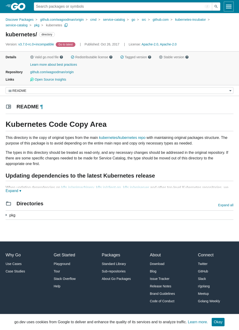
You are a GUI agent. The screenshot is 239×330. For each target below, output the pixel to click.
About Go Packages (116, 279)
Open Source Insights (48, 79)
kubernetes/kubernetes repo (122, 138)
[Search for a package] (123, 6)
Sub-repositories (114, 271)
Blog (153, 271)
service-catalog (114, 19)
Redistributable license (92, 57)
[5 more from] (6, 215)
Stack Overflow (65, 279)
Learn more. (198, 322)
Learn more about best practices (53, 64)
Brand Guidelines (162, 294)
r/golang (204, 286)
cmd (93, 19)
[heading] (20, 6)
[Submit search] (216, 6)
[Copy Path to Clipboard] (66, 25)
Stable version (174, 57)
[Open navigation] (228, 6)
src (144, 19)
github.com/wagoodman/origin (62, 19)
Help (57, 286)
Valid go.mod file (46, 57)
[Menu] (119, 90)
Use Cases (13, 264)
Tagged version (135, 57)
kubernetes (54, 25)
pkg (36, 25)
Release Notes (160, 286)
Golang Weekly (209, 301)
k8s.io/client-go (108, 187)
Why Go (13, 255)
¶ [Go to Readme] (41, 107)
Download (157, 264)
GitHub (203, 271)
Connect (206, 255)
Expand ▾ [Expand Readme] (13, 191)
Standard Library (114, 264)
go (133, 19)
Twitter (202, 264)
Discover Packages (20, 19)
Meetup (203, 294)
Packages (111, 255)
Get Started (64, 255)
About (155, 255)
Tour (57, 271)
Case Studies (15, 271)
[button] (32, 57)
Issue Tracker (159, 279)
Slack (202, 279)
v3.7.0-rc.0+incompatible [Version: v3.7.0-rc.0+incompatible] (30, 44)
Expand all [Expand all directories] (225, 205)
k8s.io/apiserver (136, 187)
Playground (62, 264)
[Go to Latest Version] (66, 44)
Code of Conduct (162, 301)
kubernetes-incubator (190, 19)
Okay (218, 322)
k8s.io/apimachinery (77, 187)
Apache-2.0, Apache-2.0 (158, 44)
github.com (161, 19)
